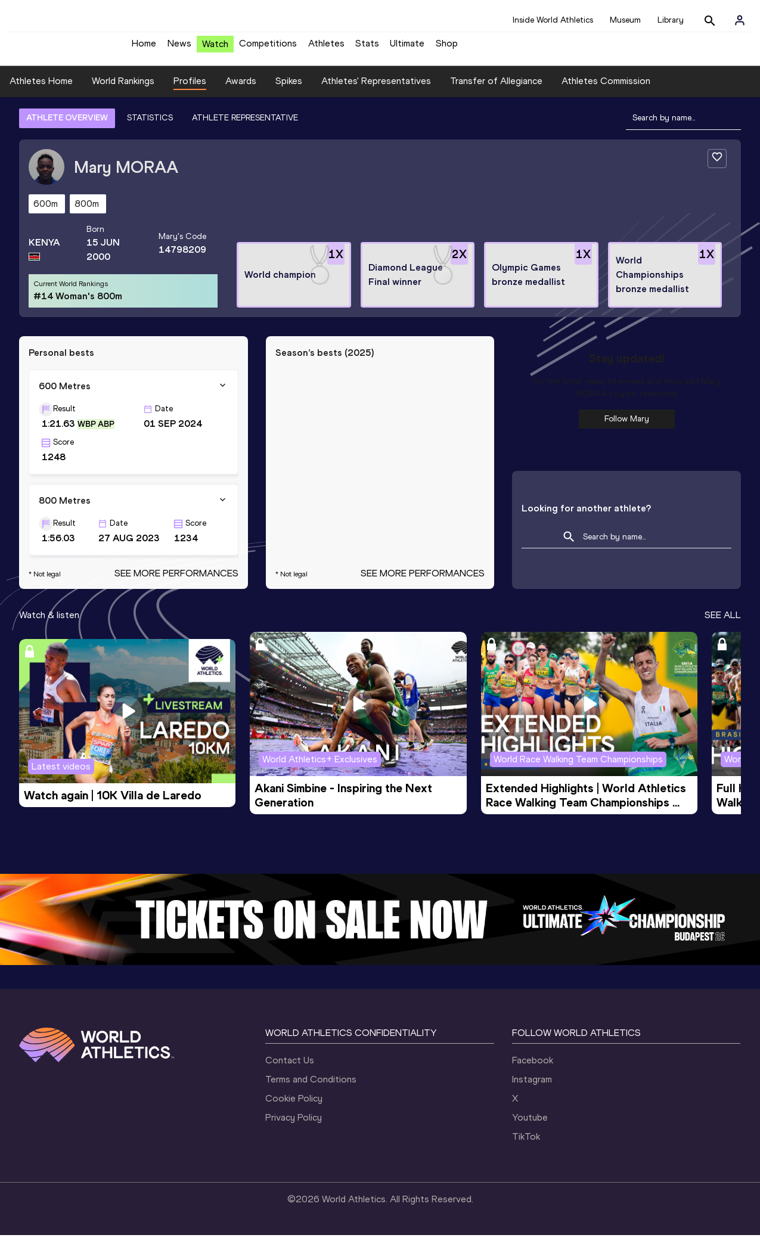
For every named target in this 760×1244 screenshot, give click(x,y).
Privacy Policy (293, 1126)
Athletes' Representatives (376, 89)
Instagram (532, 1088)
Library (670, 20)
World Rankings (123, 89)
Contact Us (289, 1069)
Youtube (530, 1126)
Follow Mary (626, 428)
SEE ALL (723, 623)
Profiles (189, 89)
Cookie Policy (293, 1107)
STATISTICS (150, 127)
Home (144, 48)
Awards (240, 89)
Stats (367, 48)
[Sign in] (739, 20)
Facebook (532, 1069)
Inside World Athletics (553, 20)
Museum (625, 20)
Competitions (268, 48)
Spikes (288, 89)
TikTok (526, 1145)
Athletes (326, 48)
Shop (447, 48)
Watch (215, 48)
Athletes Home (41, 89)
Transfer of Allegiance (496, 89)
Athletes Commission (606, 89)
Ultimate (407, 48)
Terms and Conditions (310, 1088)
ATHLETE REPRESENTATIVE (245, 127)
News (179, 48)
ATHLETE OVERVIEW (67, 127)
